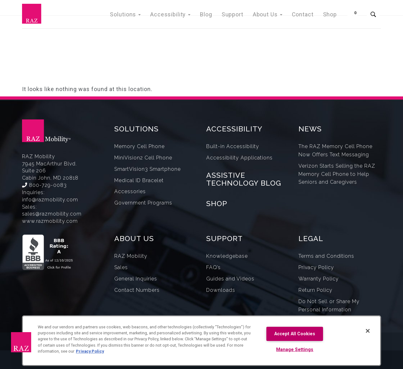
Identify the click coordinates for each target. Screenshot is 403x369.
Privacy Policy (316, 267)
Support (239, 15)
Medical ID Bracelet (139, 180)
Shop (330, 15)
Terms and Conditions (326, 256)
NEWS (310, 128)
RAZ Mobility (130, 256)
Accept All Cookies (294, 334)
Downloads (220, 290)
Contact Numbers (137, 290)
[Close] (368, 331)
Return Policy (315, 290)
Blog (213, 15)
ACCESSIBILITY (234, 128)
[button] (21, 342)
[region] (201, 340)
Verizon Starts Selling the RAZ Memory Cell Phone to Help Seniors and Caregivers (336, 174)
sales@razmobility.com (52, 214)
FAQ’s (213, 267)
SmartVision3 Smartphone (147, 169)
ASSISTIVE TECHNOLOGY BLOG (243, 179)
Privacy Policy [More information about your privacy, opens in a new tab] (90, 351)
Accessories (130, 191)
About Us (271, 15)
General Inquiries (135, 279)
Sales (121, 267)
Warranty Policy (318, 279)
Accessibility (180, 15)
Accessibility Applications (239, 158)
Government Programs (143, 203)
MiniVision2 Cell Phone (143, 158)
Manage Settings (294, 349)
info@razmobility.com (50, 200)
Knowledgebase (227, 256)
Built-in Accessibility (232, 146)
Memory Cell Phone (139, 146)
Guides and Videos (230, 279)
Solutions (139, 15)
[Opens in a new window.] (63, 249)
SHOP (216, 203)
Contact (305, 15)
